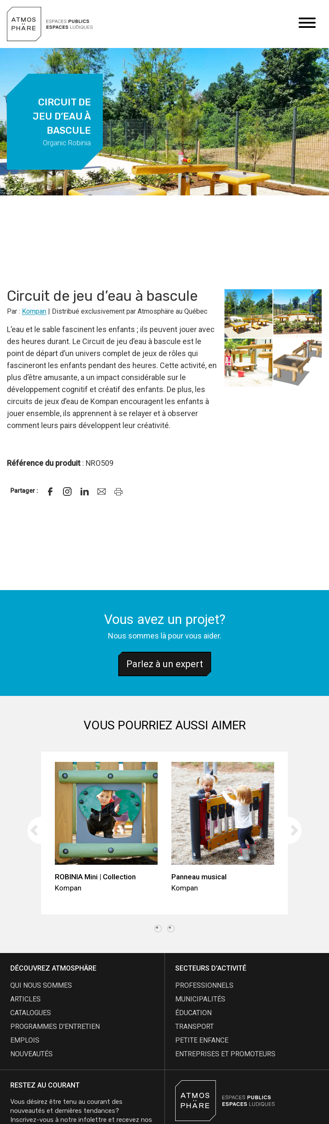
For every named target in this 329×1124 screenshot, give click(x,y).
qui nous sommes (41, 985)
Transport (194, 1026)
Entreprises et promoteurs (225, 1054)
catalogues (30, 1013)
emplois (24, 1040)
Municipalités (200, 999)
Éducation (193, 1013)
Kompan (34, 311)
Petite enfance (201, 1040)
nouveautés (31, 1054)
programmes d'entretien (55, 1026)
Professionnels (204, 985)
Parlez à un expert (164, 664)
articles (25, 999)
